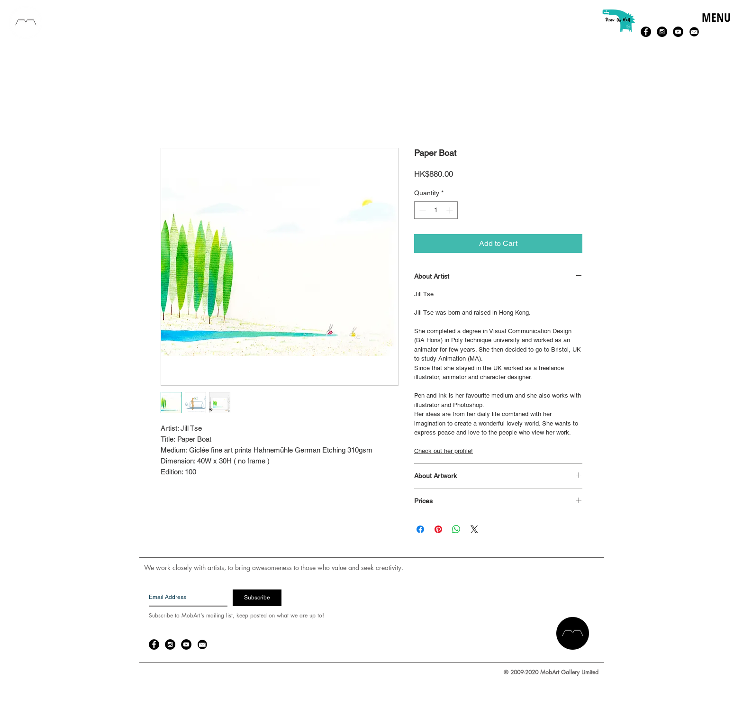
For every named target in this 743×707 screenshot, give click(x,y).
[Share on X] (474, 529)
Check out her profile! (443, 450)
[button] (715, 27)
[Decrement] (421, 210)
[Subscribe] (257, 598)
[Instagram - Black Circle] (662, 32)
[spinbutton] (435, 210)
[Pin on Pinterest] (438, 529)
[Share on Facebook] (420, 529)
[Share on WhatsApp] (456, 529)
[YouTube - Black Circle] (678, 32)
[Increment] (450, 210)
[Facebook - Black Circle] (646, 32)
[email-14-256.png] (694, 32)
